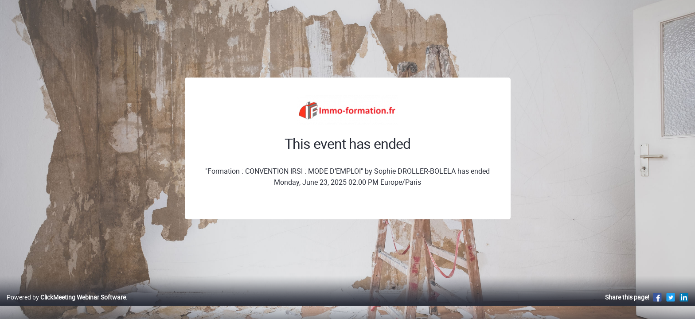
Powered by (66, 306)
